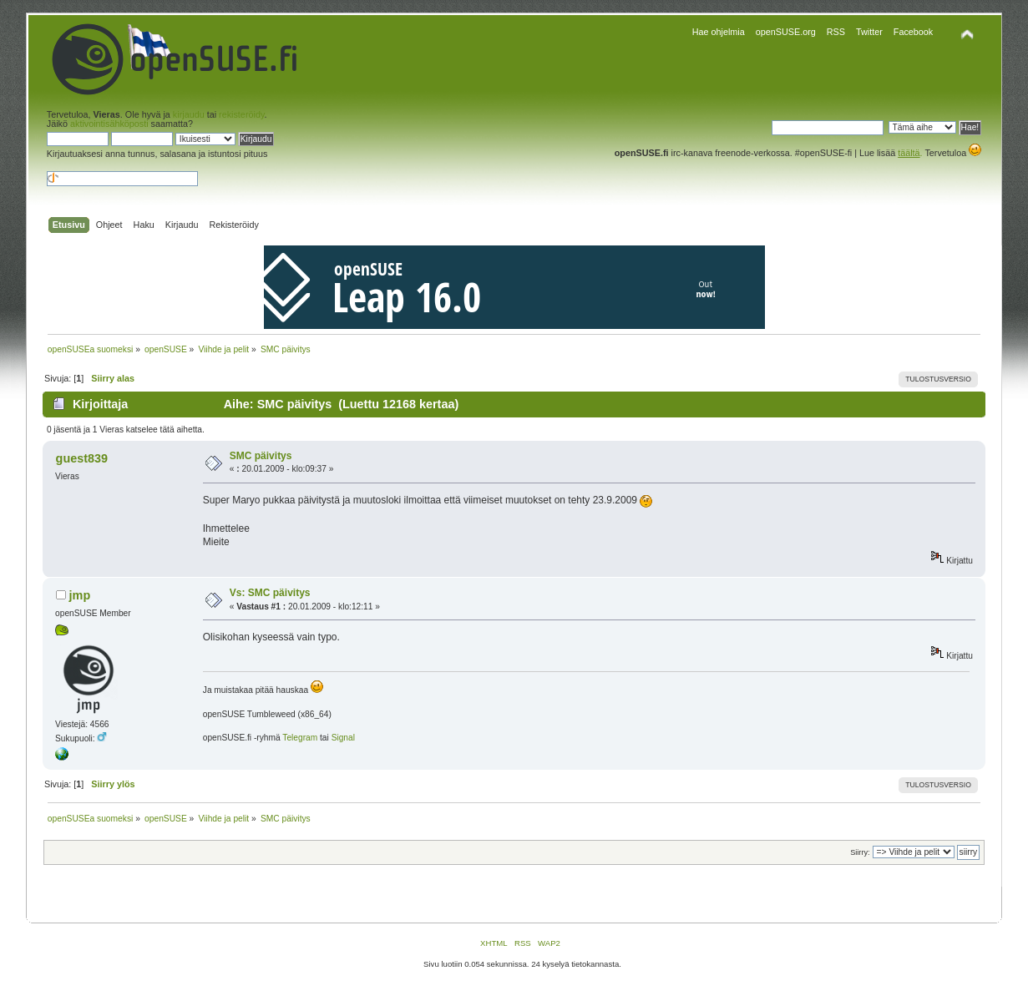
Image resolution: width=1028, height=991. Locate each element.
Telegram (299, 737)
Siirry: (859, 852)
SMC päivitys (261, 456)
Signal (343, 737)
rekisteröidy (241, 114)
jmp (80, 595)
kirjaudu (189, 114)
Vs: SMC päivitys (270, 593)
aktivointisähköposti (109, 124)
